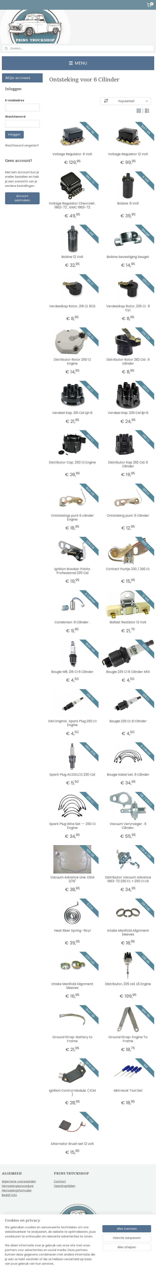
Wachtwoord (15, 117)
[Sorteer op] (126, 101)
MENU (78, 63)
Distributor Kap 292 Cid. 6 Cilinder (128, 464)
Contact (60, 1181)
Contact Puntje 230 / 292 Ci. (128, 569)
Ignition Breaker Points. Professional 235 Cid (72, 571)
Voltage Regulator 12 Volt (128, 154)
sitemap (67, 1263)
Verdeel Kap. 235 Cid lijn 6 (128, 413)
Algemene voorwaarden (19, 1181)
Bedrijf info (9, 1195)
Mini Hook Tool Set (128, 1090)
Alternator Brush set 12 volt (72, 1144)
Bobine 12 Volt (72, 257)
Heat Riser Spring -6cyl (72, 930)
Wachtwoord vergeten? (22, 145)
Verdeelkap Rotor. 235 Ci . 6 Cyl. (128, 308)
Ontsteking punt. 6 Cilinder (128, 515)
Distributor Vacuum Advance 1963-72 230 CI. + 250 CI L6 (128, 879)
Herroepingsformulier (17, 1190)
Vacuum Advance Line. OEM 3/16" (72, 879)
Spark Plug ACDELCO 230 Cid (72, 774)
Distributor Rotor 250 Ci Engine (72, 361)
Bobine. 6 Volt (128, 203)
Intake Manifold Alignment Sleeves (128, 932)
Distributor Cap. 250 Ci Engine (72, 462)
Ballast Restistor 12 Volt (128, 622)
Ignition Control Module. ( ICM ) (72, 1092)
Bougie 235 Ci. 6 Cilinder (128, 721)
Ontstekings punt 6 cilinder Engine (72, 517)
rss (75, 1263)
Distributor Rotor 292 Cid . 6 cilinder (128, 361)
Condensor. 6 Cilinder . (72, 622)
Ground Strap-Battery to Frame (72, 1039)
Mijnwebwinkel (126, 1263)
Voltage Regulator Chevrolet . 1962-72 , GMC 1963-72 (72, 205)
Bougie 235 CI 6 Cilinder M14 (128, 672)
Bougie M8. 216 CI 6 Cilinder (72, 672)
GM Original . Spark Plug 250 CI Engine (72, 723)
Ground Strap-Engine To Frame (128, 1039)
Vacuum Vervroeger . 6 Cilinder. (128, 826)
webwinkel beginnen (90, 1263)
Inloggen (14, 134)
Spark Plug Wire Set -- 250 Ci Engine (72, 826)
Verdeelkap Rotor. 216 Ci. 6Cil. (72, 306)
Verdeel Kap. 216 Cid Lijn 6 (72, 413)
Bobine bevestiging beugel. (128, 257)
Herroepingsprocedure (18, 1186)
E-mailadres (14, 100)
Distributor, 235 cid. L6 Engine (128, 984)
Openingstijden (64, 1186)
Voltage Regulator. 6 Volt (72, 154)
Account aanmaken (22, 198)
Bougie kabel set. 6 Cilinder (128, 774)
